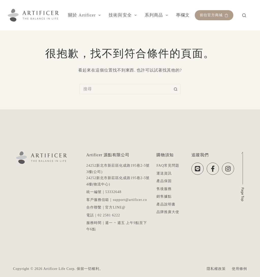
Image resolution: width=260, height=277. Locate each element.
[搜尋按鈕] (176, 89)
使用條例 (239, 269)
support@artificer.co (130, 200)
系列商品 (157, 15)
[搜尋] (244, 15)
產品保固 (164, 181)
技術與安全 (124, 15)
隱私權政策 (216, 269)
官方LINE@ (115, 207)
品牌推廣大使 (167, 212)
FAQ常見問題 (167, 165)
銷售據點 (164, 196)
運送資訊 (164, 173)
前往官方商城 (214, 15)
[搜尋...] (125, 89)
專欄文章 (188, 15)
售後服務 (164, 189)
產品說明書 (165, 204)
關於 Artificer (85, 15)
